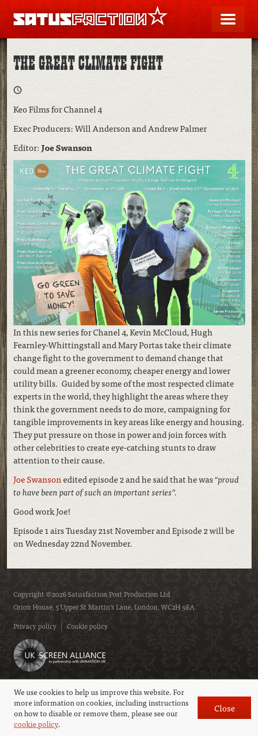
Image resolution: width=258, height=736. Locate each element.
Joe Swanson (38, 479)
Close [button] (224, 708)
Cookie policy (87, 625)
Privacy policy (35, 625)
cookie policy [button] (36, 723)
